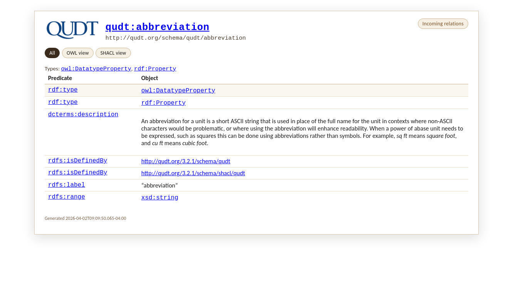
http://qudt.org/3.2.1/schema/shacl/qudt (193, 178)
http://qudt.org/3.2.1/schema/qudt (185, 165)
